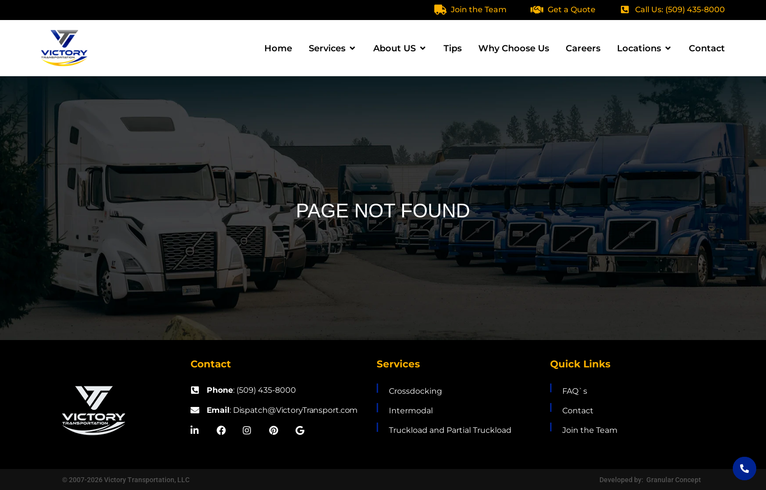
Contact (578, 410)
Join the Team (479, 9)
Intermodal (411, 410)
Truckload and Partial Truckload (450, 430)
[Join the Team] (440, 10)
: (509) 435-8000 (251, 390)
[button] (333, 48)
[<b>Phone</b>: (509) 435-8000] (195, 389)
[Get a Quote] (537, 10)
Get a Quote (572, 9)
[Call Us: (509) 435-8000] (624, 9)
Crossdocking (415, 391)
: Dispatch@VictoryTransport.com (283, 410)
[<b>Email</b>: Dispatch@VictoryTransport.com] (195, 409)
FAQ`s (574, 391)
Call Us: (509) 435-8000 (680, 9)
